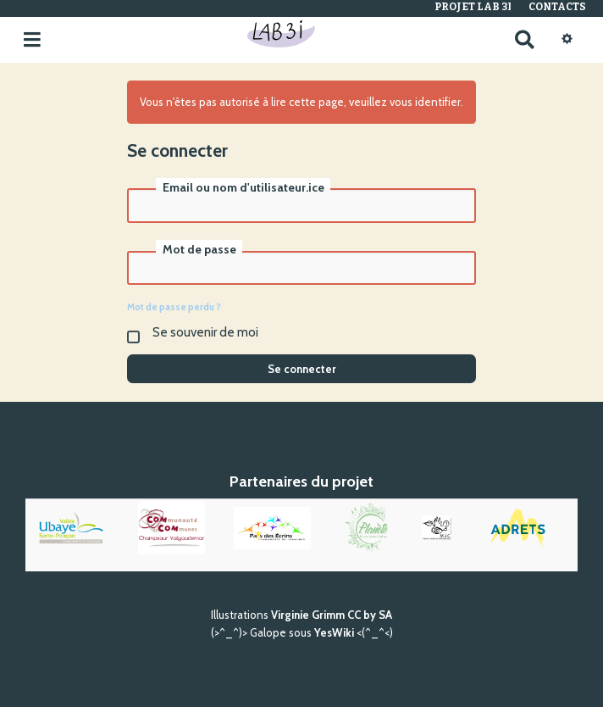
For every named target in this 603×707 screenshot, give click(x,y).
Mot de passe (199, 249)
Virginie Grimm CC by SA (331, 614)
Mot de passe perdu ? (174, 307)
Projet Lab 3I (473, 7)
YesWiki (334, 632)
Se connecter (302, 369)
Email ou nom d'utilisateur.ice (243, 187)
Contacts (557, 7)
